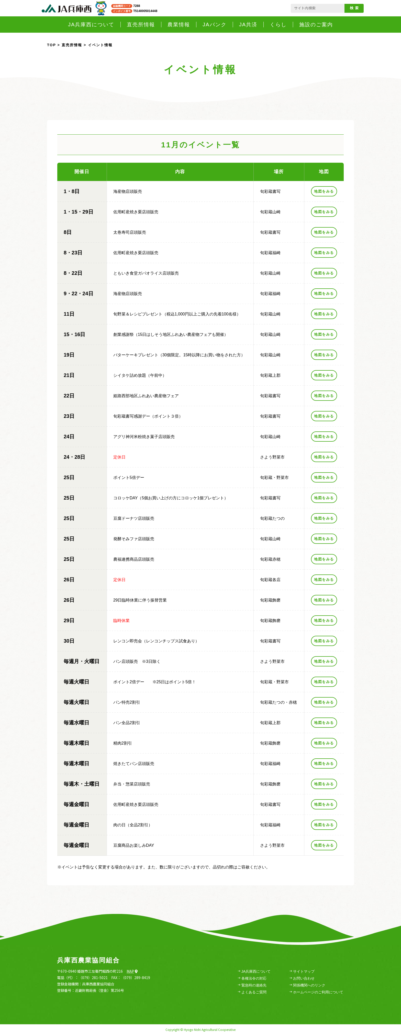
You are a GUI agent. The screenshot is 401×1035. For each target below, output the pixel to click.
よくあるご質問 (252, 992)
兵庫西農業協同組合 (88, 960)
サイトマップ (302, 971)
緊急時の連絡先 (252, 985)
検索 (355, 8)
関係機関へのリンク (307, 985)
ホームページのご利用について (316, 992)
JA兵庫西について (254, 971)
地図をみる (324, 191)
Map (132, 971)
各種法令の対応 (252, 978)
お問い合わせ (302, 978)
